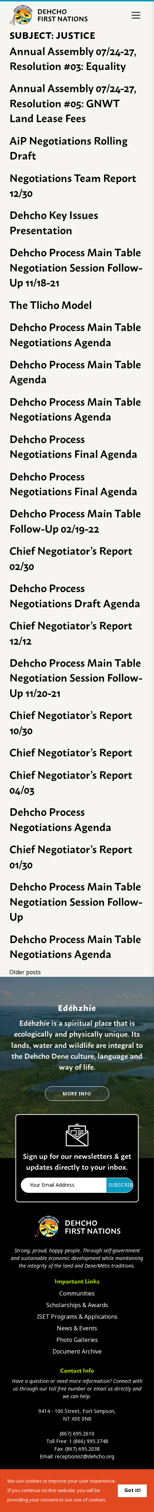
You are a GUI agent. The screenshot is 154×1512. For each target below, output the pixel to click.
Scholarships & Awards (77, 1305)
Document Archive (77, 1351)
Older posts (25, 972)
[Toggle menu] (136, 15)
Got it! (132, 1490)
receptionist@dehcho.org (84, 1456)
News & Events (77, 1328)
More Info (77, 1093)
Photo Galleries (77, 1340)
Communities (77, 1293)
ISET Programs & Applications (77, 1317)
